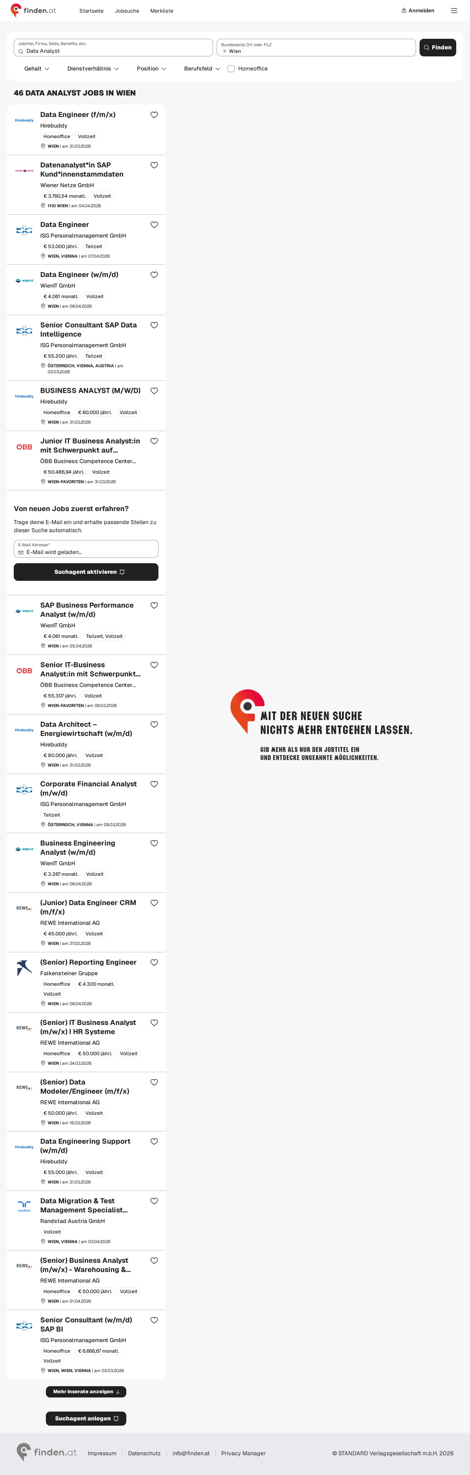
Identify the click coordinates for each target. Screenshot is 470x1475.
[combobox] (113, 47)
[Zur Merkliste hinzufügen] (154, 114)
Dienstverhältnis (93, 68)
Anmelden (417, 10)
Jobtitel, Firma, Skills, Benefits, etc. (52, 44)
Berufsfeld (202, 68)
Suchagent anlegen (87, 1418)
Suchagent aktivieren (89, 572)
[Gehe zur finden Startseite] (33, 10)
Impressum (102, 1453)
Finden (437, 47)
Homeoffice (253, 68)
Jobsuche (127, 10)
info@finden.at (191, 1453)
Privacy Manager (243, 1453)
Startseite (91, 10)
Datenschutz (144, 1453)
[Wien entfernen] (224, 51)
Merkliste (161, 10)
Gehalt (37, 68)
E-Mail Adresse (34, 545)
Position (152, 68)
